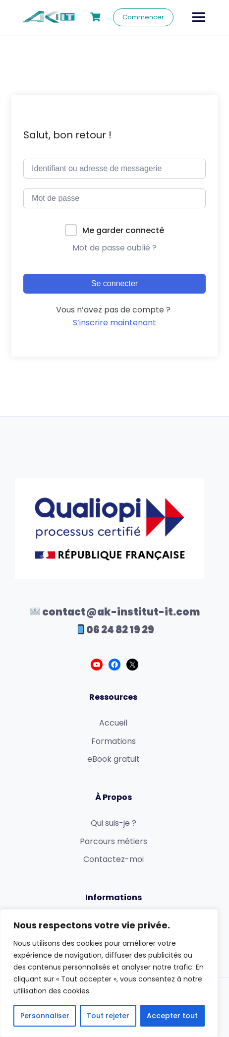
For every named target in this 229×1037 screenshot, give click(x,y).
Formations (113, 741)
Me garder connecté (123, 230)
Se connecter (114, 283)
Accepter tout (172, 1016)
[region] (109, 973)
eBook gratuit (113, 759)
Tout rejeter (108, 1016)
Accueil (113, 723)
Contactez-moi (113, 859)
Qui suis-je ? (113, 823)
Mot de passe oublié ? (114, 247)
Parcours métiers (113, 841)
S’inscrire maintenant (114, 322)
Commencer (143, 17)
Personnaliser (44, 1016)
